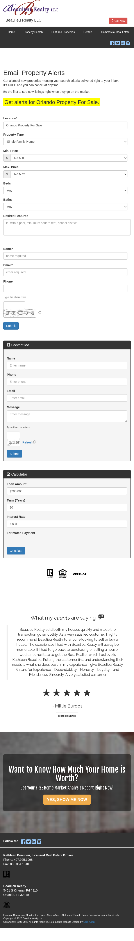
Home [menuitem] (11, 32)
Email (11, 391)
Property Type (13, 134)
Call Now (118, 20)
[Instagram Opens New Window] (128, 42)
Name (11, 358)
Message (13, 407)
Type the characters (14, 297)
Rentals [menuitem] (88, 32)
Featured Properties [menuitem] (63, 32)
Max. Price (10, 167)
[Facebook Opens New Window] (112, 42)
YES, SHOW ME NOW (67, 799)
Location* (10, 118)
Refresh (27, 442)
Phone (8, 281)
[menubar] (67, 32)
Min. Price (10, 151)
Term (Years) (16, 500)
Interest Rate (16, 516)
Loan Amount (17, 484)
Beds (7, 183)
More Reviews (67, 715)
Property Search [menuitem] (33, 32)
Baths (7, 199)
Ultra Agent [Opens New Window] (89, 922)
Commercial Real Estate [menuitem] (115, 32)
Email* (8, 265)
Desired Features (15, 216)
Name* (8, 249)
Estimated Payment (21, 533)
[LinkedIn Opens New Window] (122, 42)
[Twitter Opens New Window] (117, 42)
